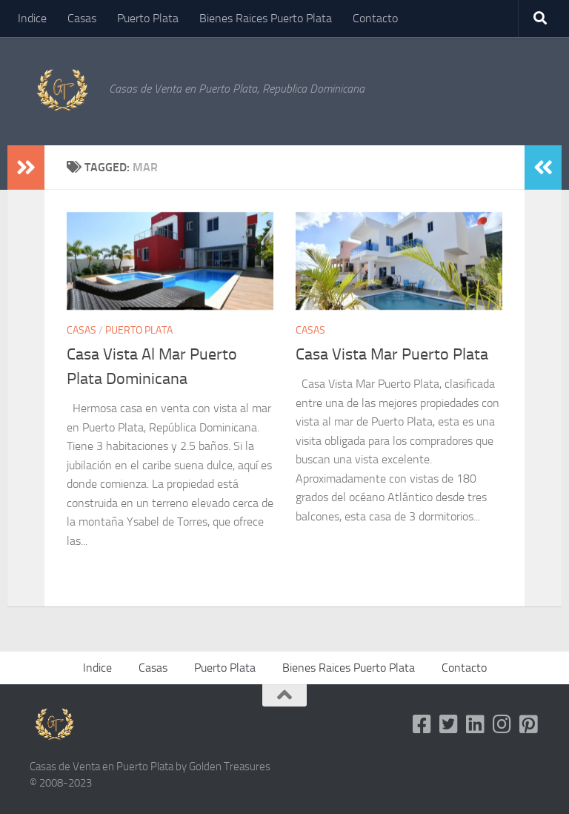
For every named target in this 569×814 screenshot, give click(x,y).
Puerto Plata (148, 18)
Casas (81, 18)
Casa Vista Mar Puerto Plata (392, 354)
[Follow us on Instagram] (502, 724)
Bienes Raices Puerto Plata (265, 18)
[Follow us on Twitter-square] (449, 724)
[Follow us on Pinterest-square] (529, 724)
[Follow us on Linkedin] (475, 724)
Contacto (375, 18)
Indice (32, 18)
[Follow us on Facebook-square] (422, 724)
